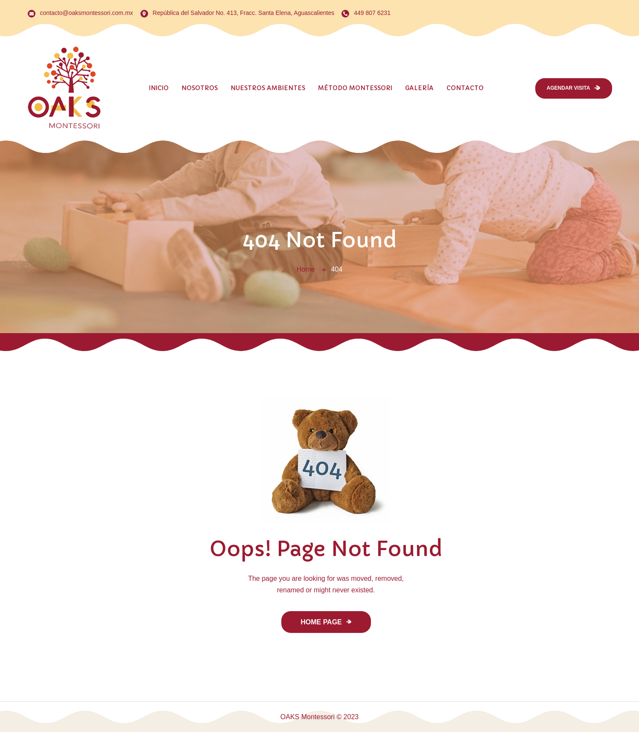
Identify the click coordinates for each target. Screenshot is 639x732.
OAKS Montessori (307, 716)
